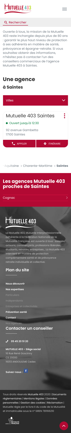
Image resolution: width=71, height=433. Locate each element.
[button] (64, 9)
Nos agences (14, 323)
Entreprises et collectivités (21, 306)
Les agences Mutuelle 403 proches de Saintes (34, 184)
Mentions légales (34, 398)
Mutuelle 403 (36, 394)
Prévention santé (16, 312)
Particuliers (12, 295)
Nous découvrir (15, 283)
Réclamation (55, 402)
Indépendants (14, 300)
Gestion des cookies (32, 402)
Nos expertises (15, 289)
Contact (11, 317)
